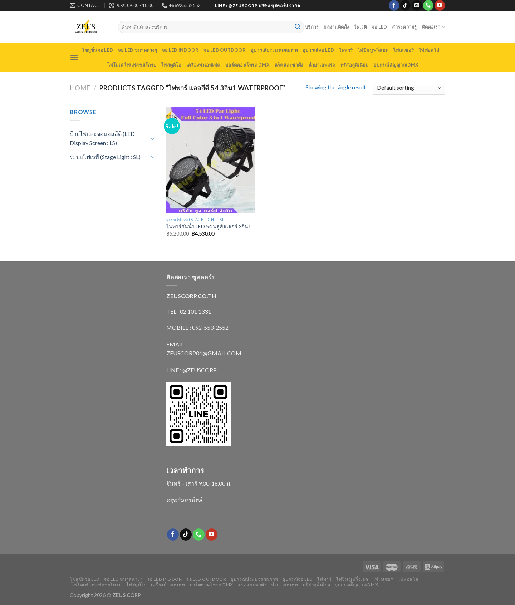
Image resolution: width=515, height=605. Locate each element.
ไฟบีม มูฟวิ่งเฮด (373, 50)
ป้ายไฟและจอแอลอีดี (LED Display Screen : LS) (102, 138)
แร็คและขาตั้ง (289, 65)
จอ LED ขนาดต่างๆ (137, 50)
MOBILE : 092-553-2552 (197, 327)
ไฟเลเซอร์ (403, 50)
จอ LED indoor (180, 50)
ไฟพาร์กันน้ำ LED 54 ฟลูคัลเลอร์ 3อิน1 (208, 226)
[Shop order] (409, 88)
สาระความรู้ (404, 27)
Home (80, 88)
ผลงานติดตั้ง (336, 27)
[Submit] (297, 27)
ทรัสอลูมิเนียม (354, 65)
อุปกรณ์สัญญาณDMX (395, 65)
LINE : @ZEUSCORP (191, 370)
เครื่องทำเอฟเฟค (203, 65)
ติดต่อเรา (433, 27)
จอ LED (379, 27)
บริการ (312, 27)
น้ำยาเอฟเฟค (321, 65)
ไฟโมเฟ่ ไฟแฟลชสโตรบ (132, 65)
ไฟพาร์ (346, 50)
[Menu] (74, 57)
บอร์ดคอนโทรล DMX (247, 65)
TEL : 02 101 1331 (188, 311)
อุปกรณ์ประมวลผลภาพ (274, 50)
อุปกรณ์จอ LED (318, 50)
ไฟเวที (360, 27)
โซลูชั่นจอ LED (97, 50)
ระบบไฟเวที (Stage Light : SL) (105, 156)
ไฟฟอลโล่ (429, 50)
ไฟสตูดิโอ (171, 65)
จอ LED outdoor (224, 50)
